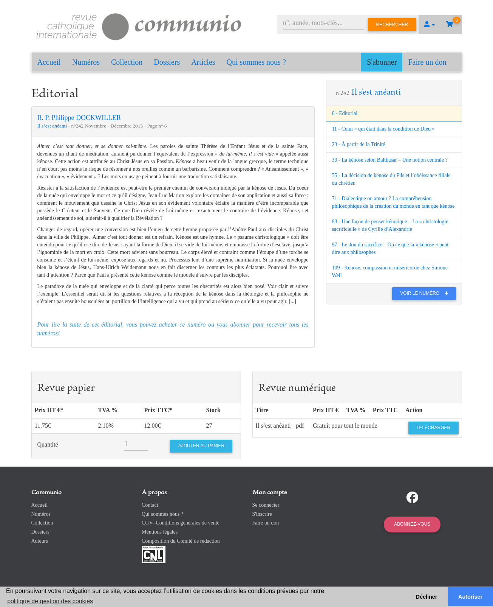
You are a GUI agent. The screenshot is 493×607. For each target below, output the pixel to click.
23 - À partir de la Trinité (358, 144)
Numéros (86, 62)
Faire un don (427, 62)
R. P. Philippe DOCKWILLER (79, 117)
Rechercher (392, 24)
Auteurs (39, 541)
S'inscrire (262, 514)
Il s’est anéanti (52, 126)
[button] (429, 24)
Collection (126, 62)
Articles (203, 62)
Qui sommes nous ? (256, 62)
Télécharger (433, 427)
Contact (150, 505)
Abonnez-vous (412, 524)
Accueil (49, 62)
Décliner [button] (426, 597)
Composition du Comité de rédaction (181, 541)
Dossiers (167, 62)
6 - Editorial (345, 113)
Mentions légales (160, 532)
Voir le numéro (426, 293)
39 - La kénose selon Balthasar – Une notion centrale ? (390, 160)
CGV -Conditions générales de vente (180, 523)
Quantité (47, 444)
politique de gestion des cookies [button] (50, 601)
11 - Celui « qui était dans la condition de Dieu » (383, 129)
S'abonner (382, 62)
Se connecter (266, 505)
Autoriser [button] (470, 597)
